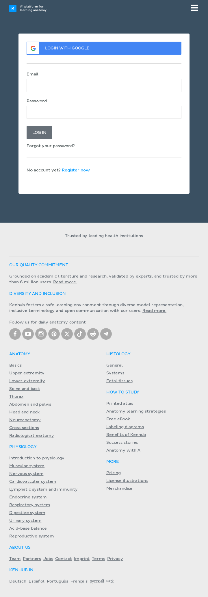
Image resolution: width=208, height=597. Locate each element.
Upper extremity (26, 373)
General (114, 365)
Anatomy (19, 354)
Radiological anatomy (31, 436)
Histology (118, 354)
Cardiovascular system (32, 482)
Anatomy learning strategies (136, 411)
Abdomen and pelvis (30, 404)
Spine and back (24, 389)
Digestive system (27, 513)
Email (32, 74)
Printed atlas (119, 404)
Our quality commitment (38, 265)
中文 (110, 581)
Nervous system (26, 474)
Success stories (122, 443)
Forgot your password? (51, 146)
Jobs (48, 559)
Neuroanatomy (25, 420)
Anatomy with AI (124, 450)
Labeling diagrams (125, 427)
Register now (76, 170)
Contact (63, 559)
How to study (122, 392)
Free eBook (118, 419)
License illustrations (127, 481)
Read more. (65, 282)
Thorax (16, 397)
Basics (15, 365)
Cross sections (24, 428)
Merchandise (119, 489)
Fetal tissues (119, 381)
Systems (115, 373)
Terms (98, 559)
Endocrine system (28, 497)
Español (36, 581)
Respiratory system (29, 505)
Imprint (82, 559)
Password (37, 101)
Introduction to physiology (36, 458)
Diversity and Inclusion (37, 294)
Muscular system (26, 466)
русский (97, 581)
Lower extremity (27, 381)
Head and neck (24, 412)
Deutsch (17, 581)
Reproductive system (31, 536)
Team (15, 559)
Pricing (113, 473)
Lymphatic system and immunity (43, 489)
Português (57, 581)
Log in (39, 133)
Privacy (115, 559)
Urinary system (25, 521)
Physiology (22, 447)
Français (79, 581)
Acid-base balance (28, 528)
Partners (32, 559)
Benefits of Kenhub (126, 435)
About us (20, 548)
